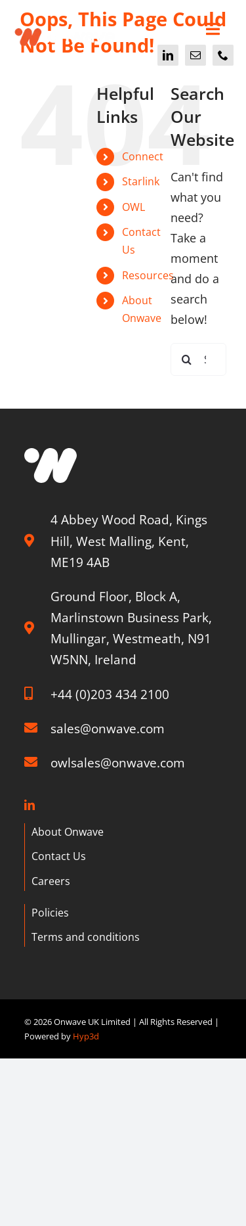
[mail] (195, 55)
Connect (142, 156)
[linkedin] (167, 55)
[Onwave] (65, 24)
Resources (148, 275)
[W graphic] (50, 454)
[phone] (223, 55)
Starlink (140, 181)
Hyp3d (86, 1036)
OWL (133, 207)
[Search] (187, 359)
